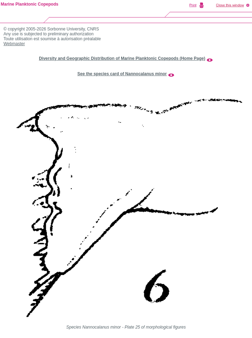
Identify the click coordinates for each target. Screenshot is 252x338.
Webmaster (14, 43)
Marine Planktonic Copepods (29, 4)
